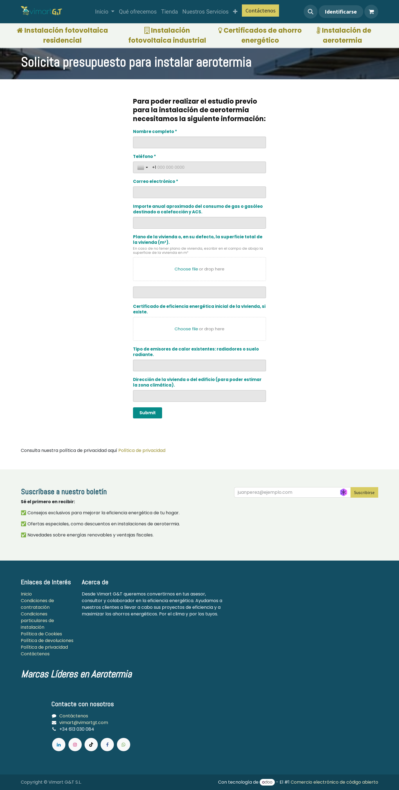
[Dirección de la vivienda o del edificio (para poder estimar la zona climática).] (199, 396)
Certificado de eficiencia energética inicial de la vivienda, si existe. (199, 309)
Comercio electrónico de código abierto (334, 782)
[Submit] (147, 412)
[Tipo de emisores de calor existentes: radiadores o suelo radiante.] (199, 365)
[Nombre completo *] (199, 142)
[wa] (123, 744)
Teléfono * (144, 156)
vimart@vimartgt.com (83, 722)
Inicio (26, 594)
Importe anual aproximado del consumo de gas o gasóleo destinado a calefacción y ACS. (198, 209)
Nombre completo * (155, 131)
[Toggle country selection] (143, 167)
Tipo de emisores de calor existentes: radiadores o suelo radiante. (196, 351)
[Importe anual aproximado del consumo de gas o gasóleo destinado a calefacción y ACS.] (199, 223)
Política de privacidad (141, 450)
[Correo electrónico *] (199, 192)
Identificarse (341, 11)
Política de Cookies (42, 634)
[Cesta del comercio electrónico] (371, 12)
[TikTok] (91, 744)
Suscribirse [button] (364, 492)
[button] (311, 12)
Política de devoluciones (47, 640)
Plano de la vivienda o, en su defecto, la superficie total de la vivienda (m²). (197, 239)
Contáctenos (260, 10)
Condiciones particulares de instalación (37, 620)
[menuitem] (105, 11)
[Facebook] (107, 744)
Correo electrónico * (155, 181)
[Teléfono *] (207, 167)
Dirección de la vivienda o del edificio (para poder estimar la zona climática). (197, 382)
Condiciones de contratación (37, 603)
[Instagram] (75, 744)
